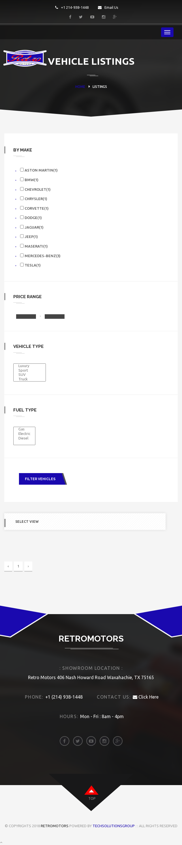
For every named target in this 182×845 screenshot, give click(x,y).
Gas (24, 429)
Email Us (108, 7)
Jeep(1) (29, 236)
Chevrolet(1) (35, 189)
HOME (80, 86)
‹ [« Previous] (8, 566)
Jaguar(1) (32, 227)
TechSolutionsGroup (114, 826)
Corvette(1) (34, 208)
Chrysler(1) (33, 198)
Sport (29, 370)
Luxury (29, 366)
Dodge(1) (31, 217)
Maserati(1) (34, 246)
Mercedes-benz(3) (40, 255)
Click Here (146, 696)
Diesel (24, 438)
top (91, 798)
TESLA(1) (30, 265)
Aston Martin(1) (39, 170)
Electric (24, 434)
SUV (29, 374)
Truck (29, 379)
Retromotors (54, 826)
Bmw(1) (29, 179)
